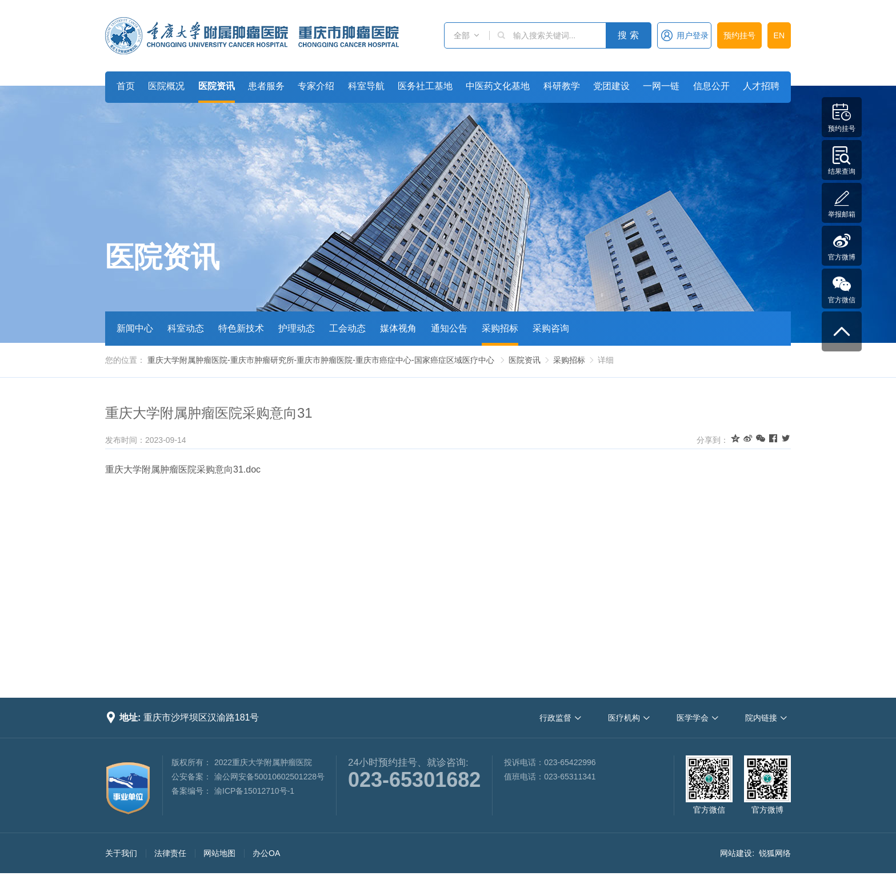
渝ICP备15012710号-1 (254, 790)
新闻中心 (135, 328)
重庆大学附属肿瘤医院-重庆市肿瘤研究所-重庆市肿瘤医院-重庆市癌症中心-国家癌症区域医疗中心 (320, 360)
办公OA (266, 853)
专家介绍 (316, 86)
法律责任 (170, 853)
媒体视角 (398, 328)
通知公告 (449, 328)
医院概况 (166, 86)
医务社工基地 (425, 86)
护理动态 (296, 328)
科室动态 (185, 328)
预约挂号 (739, 35)
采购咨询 (551, 328)
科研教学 (561, 86)
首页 (126, 86)
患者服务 (266, 86)
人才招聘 (761, 86)
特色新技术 (241, 328)
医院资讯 (216, 86)
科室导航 (366, 86)
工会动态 (347, 328)
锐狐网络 (775, 853)
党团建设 (611, 86)
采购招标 (500, 328)
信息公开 (711, 86)
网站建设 (736, 853)
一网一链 (661, 86)
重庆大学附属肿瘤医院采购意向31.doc (183, 469)
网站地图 (219, 853)
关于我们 (121, 853)
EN (779, 35)
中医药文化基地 (498, 86)
